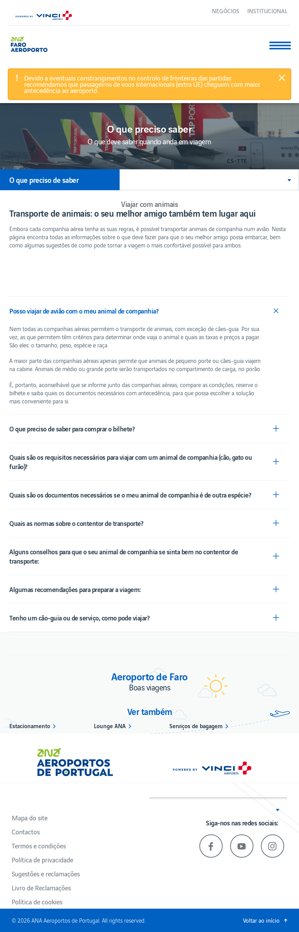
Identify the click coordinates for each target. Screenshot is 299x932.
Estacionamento (29, 725)
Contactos (26, 831)
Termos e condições (39, 845)
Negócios (225, 10)
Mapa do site (29, 817)
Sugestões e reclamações (46, 873)
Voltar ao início (261, 920)
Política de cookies (37, 901)
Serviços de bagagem (196, 725)
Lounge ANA (110, 725)
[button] (209, 179)
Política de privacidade (42, 859)
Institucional (267, 10)
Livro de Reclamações (41, 887)
